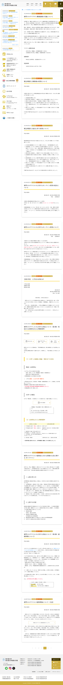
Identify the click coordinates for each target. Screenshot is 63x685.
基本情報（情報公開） (7, 677)
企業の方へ (41, 4)
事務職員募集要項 (6, 678)
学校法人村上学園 (27, 677)
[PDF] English (54, 341)
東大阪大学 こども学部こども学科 (34, 658)
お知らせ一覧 (15, 44)
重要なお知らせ (39, 13)
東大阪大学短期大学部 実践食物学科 (34, 662)
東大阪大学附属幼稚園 (28, 678)
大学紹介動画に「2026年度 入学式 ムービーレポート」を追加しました (10, 18)
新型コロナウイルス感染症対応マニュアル (41, 622)
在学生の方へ (32, 4)
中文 (59, 0)
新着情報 (33, 13)
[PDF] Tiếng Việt (41, 341)
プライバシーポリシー (56, 671)
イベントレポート (12, 10)
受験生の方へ (28, 4)
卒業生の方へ (36, 4)
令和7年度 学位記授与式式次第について (9, 37)
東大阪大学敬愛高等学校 (40, 677)
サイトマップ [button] (60, 5)
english (56, 0)
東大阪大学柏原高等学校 (40, 678)
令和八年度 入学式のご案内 (7, 27)
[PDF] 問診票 (41, 402)
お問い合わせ (47, 671)
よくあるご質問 (40, 671)
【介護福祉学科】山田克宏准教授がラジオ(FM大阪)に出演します (9, 41)
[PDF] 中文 (29, 341)
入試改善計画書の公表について (8, 49)
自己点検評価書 (17, 677)
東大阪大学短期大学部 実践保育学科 (34, 664)
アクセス (45, 5)
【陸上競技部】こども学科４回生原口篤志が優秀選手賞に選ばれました (10, 33)
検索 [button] (50, 5)
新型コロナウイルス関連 (47, 13)
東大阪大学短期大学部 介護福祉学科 (34, 665)
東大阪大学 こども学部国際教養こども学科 (36, 660)
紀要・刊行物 (16, 678)
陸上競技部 (11, 29)
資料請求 (55, 5)
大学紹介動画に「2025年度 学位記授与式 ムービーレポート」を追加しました (10, 23)
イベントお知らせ (11, 36)
